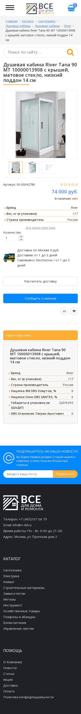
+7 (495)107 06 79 (33, 519)
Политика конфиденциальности (28, 697)
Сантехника (12, 570)
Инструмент (12, 605)
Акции (8, 679)
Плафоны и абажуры (19, 617)
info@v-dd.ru (22, 525)
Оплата (8, 691)
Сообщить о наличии (40, 298)
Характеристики (18, 335)
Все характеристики (40, 228)
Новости (10, 668)
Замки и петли (14, 593)
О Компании (12, 662)
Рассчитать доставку (40, 281)
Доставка (10, 685)
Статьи (8, 673)
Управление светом (18, 628)
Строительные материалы (23, 587)
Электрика (11, 576)
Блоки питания (14, 622)
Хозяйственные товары (21, 611)
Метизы (9, 599)
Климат (8, 582)
